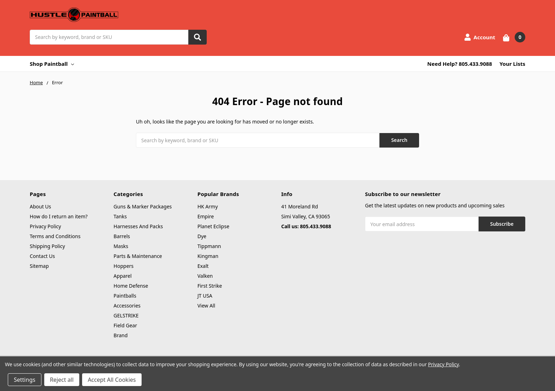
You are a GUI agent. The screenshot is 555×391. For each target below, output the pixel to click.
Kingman (208, 256)
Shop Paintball (52, 63)
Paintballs (125, 295)
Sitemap (39, 266)
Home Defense (131, 285)
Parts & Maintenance (138, 256)
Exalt (203, 266)
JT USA (205, 295)
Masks (121, 246)
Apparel (123, 275)
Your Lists (512, 63)
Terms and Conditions (55, 236)
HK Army (208, 206)
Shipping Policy (47, 246)
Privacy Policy (45, 226)
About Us (40, 206)
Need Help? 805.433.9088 (459, 63)
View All (206, 305)
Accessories (127, 305)
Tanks (120, 216)
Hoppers (123, 266)
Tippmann (209, 246)
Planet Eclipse (213, 226)
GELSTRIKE (126, 315)
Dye (202, 236)
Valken (205, 275)
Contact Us (42, 256)
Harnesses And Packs (138, 226)
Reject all (62, 380)
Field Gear (125, 325)
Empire (206, 216)
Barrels (122, 236)
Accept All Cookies (112, 380)
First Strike (210, 285)
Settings (24, 380)
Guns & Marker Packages (143, 206)
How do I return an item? (58, 216)
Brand (121, 335)
